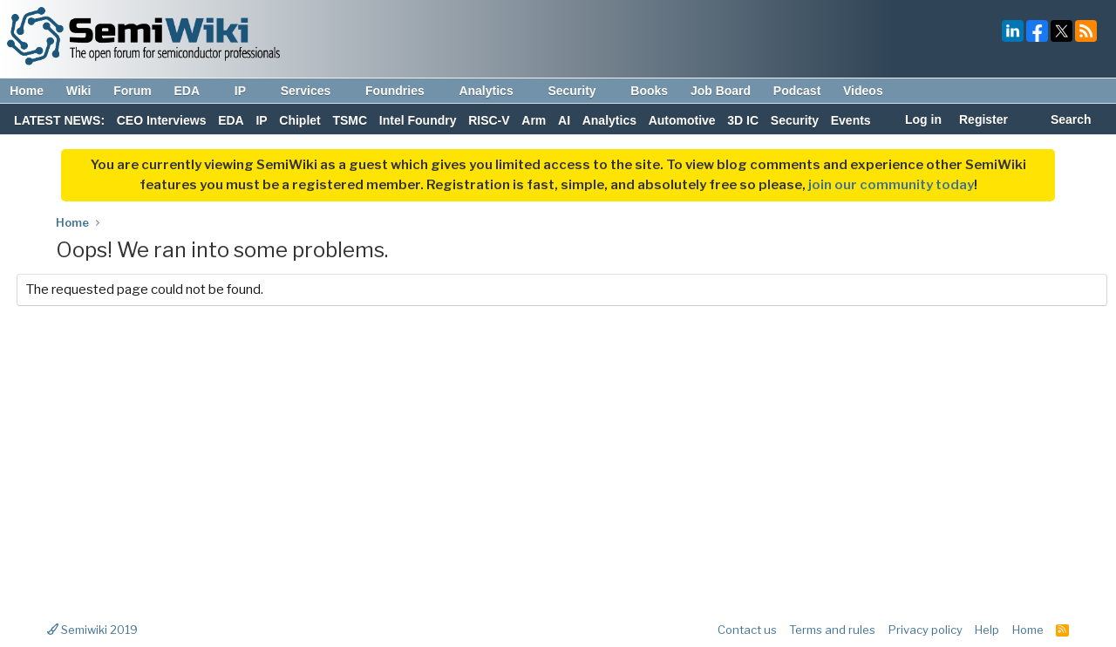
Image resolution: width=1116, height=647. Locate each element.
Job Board (721, 91)
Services (314, 91)
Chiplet (299, 120)
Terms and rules (832, 630)
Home (27, 91)
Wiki (79, 91)
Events (851, 120)
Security (580, 91)
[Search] (1061, 121)
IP (248, 91)
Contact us (747, 630)
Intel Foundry (418, 120)
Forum (132, 91)
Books (649, 91)
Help (987, 630)
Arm (533, 120)
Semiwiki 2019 (92, 630)
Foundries (403, 91)
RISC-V (488, 120)
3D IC (743, 120)
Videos (863, 91)
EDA (195, 91)
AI (564, 120)
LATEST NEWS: (59, 120)
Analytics (494, 91)
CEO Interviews (162, 120)
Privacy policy (925, 630)
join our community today (891, 185)
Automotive (682, 120)
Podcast (796, 91)
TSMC (349, 120)
